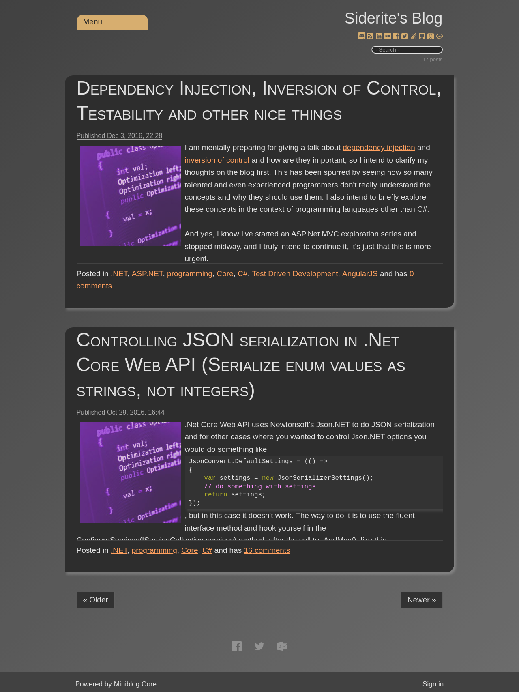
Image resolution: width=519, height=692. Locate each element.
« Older (95, 599)
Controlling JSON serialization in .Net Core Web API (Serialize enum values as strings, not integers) (241, 365)
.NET (119, 273)
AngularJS (360, 273)
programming (189, 273)
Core (225, 273)
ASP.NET (147, 273)
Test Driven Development (295, 273)
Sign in (433, 684)
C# (242, 273)
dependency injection (379, 147)
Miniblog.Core (135, 684)
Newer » (421, 599)
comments (267, 550)
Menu (93, 21)
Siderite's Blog (394, 18)
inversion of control (217, 160)
